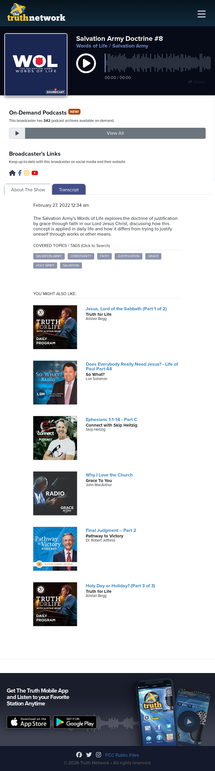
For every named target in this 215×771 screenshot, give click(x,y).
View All (115, 133)
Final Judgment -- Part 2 (111, 530)
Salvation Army (49, 256)
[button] (86, 69)
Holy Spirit (45, 265)
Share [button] (196, 82)
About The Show (28, 190)
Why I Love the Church (109, 475)
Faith (104, 256)
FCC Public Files (122, 755)
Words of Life (92, 46)
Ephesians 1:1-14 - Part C (111, 420)
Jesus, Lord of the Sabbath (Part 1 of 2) (126, 309)
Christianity (81, 256)
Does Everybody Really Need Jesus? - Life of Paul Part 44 (132, 366)
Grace (153, 256)
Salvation (71, 265)
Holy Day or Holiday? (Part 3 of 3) (120, 586)
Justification (128, 256)
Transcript (69, 190)
